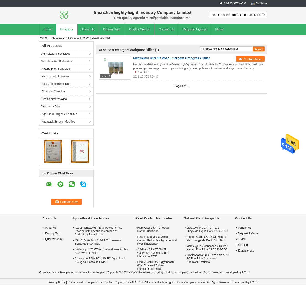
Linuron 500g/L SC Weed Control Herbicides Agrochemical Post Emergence (157, 240)
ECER (246, 272)
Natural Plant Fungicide (55, 68)
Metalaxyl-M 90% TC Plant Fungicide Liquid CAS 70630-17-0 (207, 229)
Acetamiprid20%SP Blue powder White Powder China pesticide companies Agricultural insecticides (98, 231)
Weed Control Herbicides (56, 61)
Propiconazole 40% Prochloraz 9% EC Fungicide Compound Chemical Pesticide (208, 259)
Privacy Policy (47, 272)
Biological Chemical (53, 91)
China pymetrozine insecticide (76, 272)
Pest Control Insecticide (55, 84)
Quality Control (139, 29)
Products (66, 29)
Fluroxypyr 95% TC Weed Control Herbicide (153, 229)
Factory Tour (112, 29)
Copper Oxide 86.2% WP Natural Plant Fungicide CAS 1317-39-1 (207, 238)
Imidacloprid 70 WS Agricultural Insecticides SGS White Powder (101, 251)
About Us (88, 29)
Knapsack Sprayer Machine (58, 121)
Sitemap (243, 244)
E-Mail (242, 239)
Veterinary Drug (50, 106)
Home (47, 29)
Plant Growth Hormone (55, 76)
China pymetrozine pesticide (85, 282)
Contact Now (253, 59)
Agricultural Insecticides (55, 53)
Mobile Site (246, 250)
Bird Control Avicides (54, 99)
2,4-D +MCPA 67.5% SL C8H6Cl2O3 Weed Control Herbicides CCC (153, 253)
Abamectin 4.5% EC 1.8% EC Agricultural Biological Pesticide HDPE (100, 260)
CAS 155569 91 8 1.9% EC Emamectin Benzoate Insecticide (98, 242)
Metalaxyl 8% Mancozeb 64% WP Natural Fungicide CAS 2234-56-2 (207, 247)
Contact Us (166, 29)
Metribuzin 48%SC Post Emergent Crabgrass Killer (171, 58)
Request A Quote (195, 29)
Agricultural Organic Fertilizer (59, 114)
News (219, 29)
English (260, 3)
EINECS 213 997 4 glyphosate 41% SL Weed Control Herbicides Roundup (155, 265)
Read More (143, 72)
